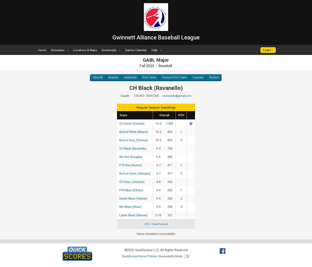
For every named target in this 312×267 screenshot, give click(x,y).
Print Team (149, 77)
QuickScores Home (134, 256)
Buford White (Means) (133, 132)
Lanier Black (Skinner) (133, 215)
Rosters (214, 77)
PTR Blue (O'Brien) (131, 190)
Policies (152, 256)
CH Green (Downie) (131, 123)
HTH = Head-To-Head (156, 224)
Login (267, 50)
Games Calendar (136, 50)
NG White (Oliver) (130, 207)
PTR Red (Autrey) (130, 165)
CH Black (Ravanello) (132, 148)
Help (157, 50)
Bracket (113, 77)
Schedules (60, 50)
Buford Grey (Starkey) (133, 140)
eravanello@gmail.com (177, 95)
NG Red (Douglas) (130, 157)
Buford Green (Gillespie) (134, 173)
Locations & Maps (85, 50)
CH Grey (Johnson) (131, 182)
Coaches (197, 77)
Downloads (112, 50)
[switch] (187, 256)
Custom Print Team (174, 77)
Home (42, 50)
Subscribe (130, 77)
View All (98, 77)
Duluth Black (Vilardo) (133, 198)
